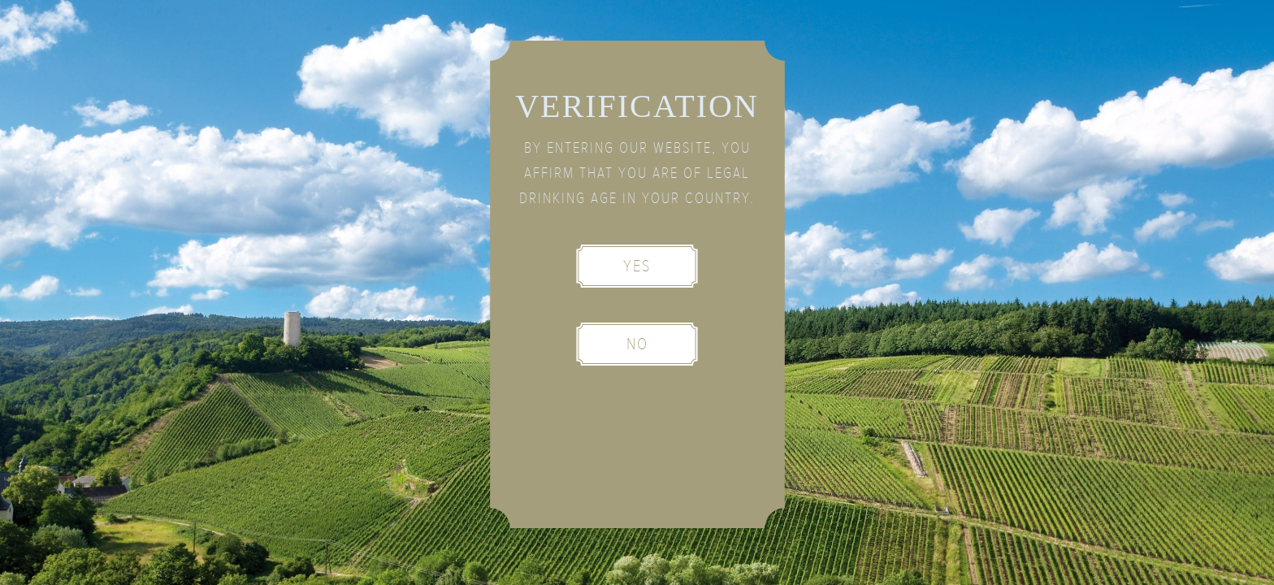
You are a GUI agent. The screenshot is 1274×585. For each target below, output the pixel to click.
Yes (637, 266)
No (637, 344)
